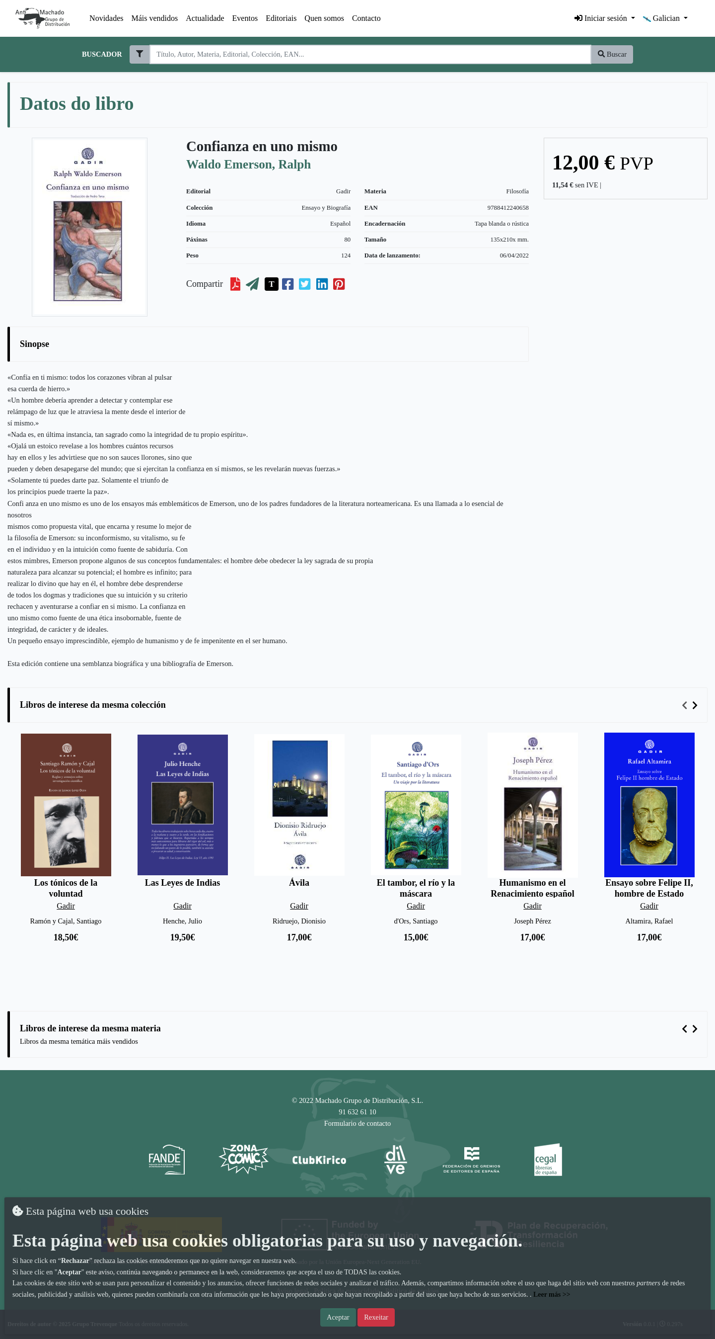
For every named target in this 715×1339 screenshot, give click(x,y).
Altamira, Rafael (649, 921)
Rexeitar (376, 1317)
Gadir (343, 191)
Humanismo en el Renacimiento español (532, 888)
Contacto (366, 18)
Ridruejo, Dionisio (299, 921)
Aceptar (338, 1317)
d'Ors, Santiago (415, 921)
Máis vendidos (155, 18)
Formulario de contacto (357, 1123)
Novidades (106, 18)
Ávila (299, 883)
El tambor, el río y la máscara (416, 888)
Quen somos (324, 18)
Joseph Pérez (532, 921)
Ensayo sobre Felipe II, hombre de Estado (649, 888)
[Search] (370, 54)
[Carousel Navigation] (691, 705)
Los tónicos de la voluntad (66, 888)
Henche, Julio (182, 921)
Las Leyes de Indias (182, 883)
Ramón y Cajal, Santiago (66, 921)
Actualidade (205, 18)
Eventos (245, 18)
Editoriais (281, 18)
